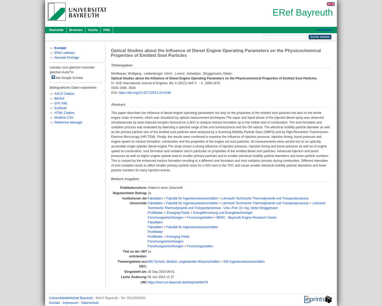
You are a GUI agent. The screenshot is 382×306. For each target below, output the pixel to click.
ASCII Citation (64, 94)
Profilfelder (155, 213)
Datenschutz (90, 303)
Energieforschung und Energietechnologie (223, 213)
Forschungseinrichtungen (166, 217)
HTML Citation (64, 113)
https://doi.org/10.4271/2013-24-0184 (145, 93)
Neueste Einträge (66, 58)
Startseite (56, 30)
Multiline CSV (63, 118)
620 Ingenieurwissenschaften (243, 262)
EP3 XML (61, 103)
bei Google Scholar (67, 77)
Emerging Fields (178, 213)
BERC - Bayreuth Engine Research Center (246, 217)
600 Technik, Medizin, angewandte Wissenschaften (184, 262)
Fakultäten (155, 198)
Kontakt (55, 303)
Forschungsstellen (200, 217)
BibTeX (59, 98)
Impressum (71, 303)
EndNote (60, 108)
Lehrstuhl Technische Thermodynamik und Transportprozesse (265, 198)
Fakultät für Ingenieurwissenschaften (192, 198)
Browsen (76, 30)
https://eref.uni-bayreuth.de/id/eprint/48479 (178, 282)
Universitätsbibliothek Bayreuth (71, 298)
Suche (93, 30)
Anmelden (324, 30)
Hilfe (106, 30)
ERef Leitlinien (64, 53)
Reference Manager (68, 122)
